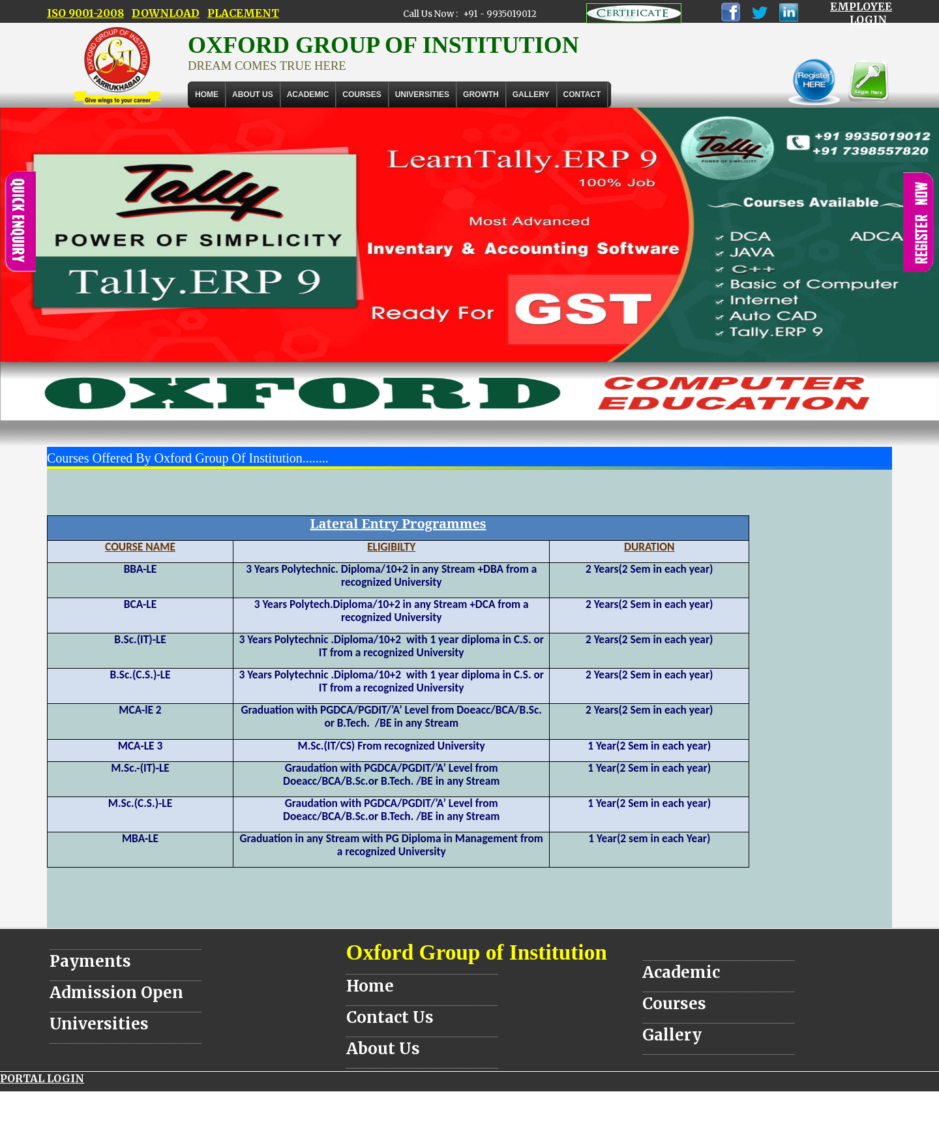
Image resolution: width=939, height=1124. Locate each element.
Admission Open (116, 992)
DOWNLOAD (166, 13)
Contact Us (390, 1017)
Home (206, 94)
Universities (99, 1024)
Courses (674, 1004)
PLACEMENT (243, 13)
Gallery (531, 94)
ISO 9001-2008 (85, 13)
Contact (582, 94)
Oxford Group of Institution (476, 952)
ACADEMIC (308, 94)
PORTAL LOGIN (42, 1078)
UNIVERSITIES (422, 94)
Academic (681, 972)
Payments (90, 961)
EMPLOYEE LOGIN (861, 13)
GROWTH (481, 94)
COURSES (361, 94)
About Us (252, 94)
